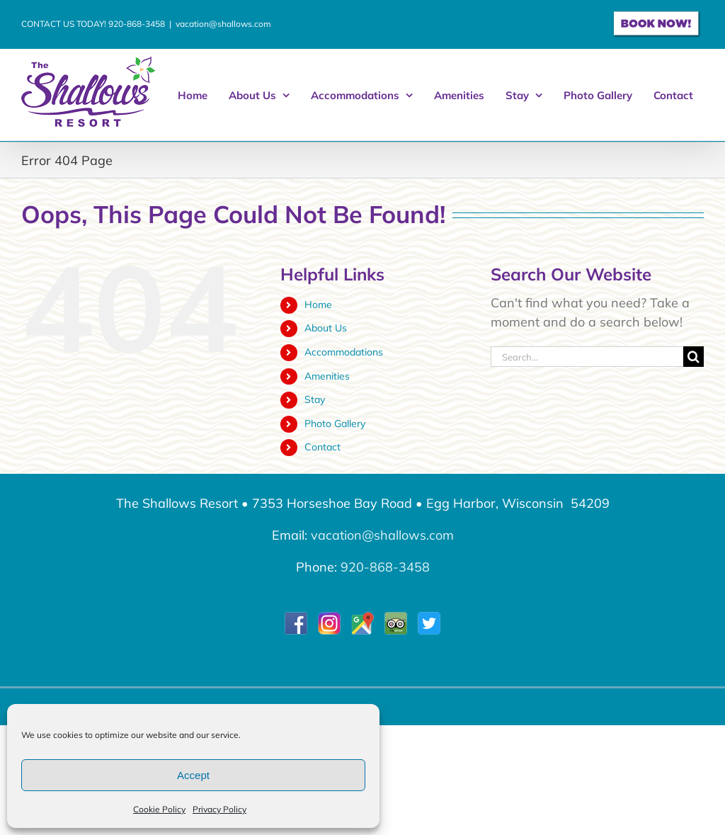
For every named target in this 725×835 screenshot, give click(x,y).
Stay (314, 399)
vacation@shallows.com (223, 23)
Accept (193, 775)
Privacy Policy (219, 809)
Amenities (327, 376)
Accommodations (343, 352)
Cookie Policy (159, 809)
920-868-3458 (136, 23)
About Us (325, 328)
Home (318, 304)
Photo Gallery (334, 423)
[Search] (693, 356)
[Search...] (587, 356)
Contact (322, 447)
